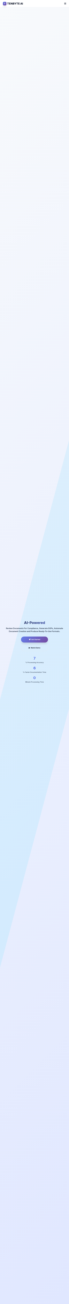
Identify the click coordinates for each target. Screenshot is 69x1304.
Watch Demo (34, 648)
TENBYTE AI (13, 3)
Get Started (34, 639)
